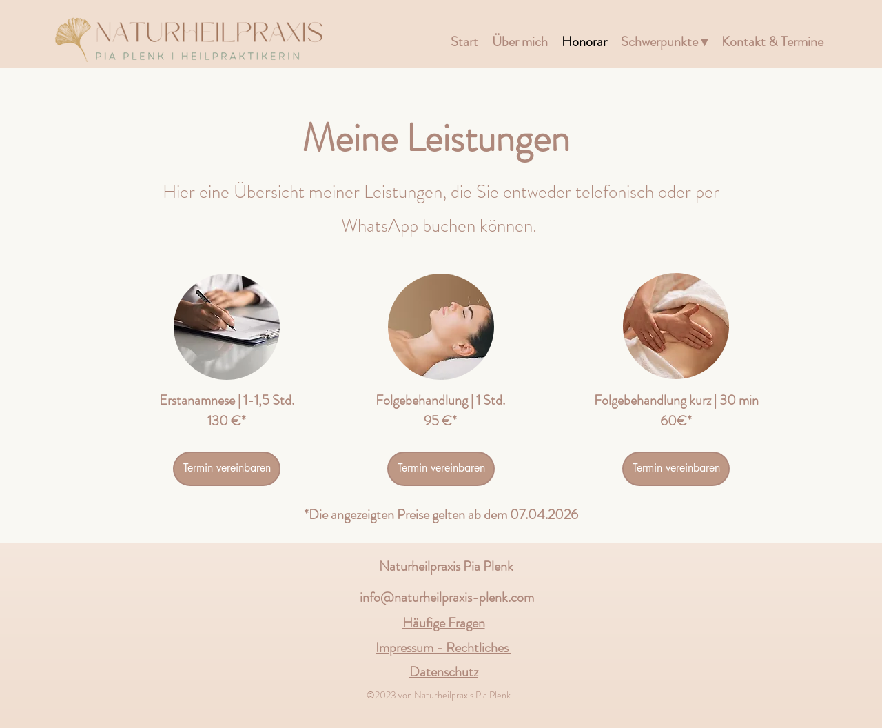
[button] (664, 42)
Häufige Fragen (443, 623)
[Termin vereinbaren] (226, 469)
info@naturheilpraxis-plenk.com (447, 597)
